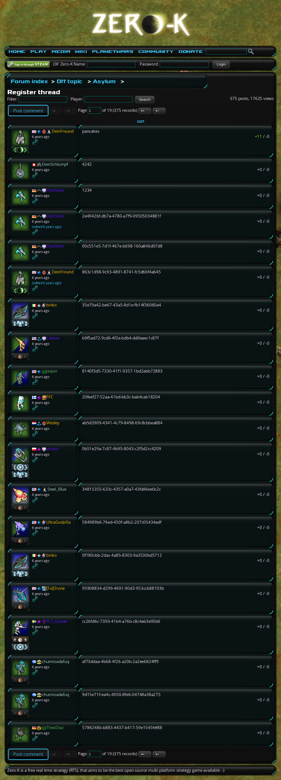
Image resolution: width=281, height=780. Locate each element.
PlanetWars (112, 51)
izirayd (52, 448)
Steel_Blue (56, 489)
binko (51, 305)
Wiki (81, 51)
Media (61, 51)
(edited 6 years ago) (46, 226)
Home (17, 51)
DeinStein (55, 190)
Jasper (52, 371)
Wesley (53, 422)
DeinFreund (63, 131)
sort (140, 121)
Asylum (104, 81)
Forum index (29, 81)
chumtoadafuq (55, 661)
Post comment (28, 111)
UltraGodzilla (58, 522)
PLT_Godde (56, 621)
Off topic (69, 81)
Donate (191, 51)
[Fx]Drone (55, 588)
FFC (49, 396)
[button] (221, 64)
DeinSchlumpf (55, 164)
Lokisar (53, 338)
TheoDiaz (54, 727)
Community (156, 51)
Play (38, 51)
